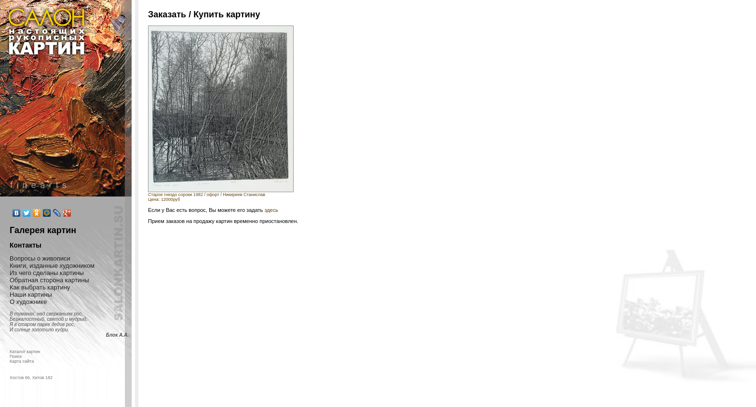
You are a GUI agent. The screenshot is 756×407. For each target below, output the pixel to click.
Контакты (25, 245)
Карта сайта (22, 361)
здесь (271, 210)
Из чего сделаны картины (47, 272)
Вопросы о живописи (40, 258)
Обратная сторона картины (49, 280)
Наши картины (31, 294)
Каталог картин (25, 351)
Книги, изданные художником (52, 265)
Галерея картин (43, 230)
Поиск (16, 356)
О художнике (28, 301)
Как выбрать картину (40, 287)
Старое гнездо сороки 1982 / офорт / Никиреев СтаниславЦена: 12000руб (221, 195)
